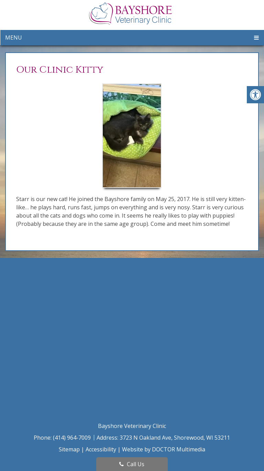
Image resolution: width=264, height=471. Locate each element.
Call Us (131, 464)
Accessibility (101, 449)
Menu (13, 37)
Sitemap (69, 449)
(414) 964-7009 (72, 437)
